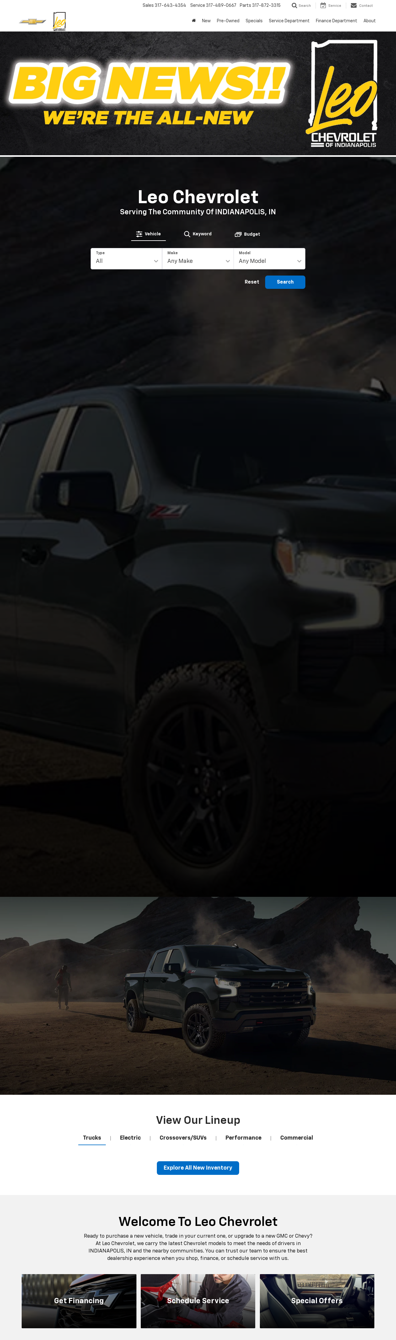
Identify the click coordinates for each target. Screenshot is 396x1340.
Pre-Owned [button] (228, 21)
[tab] (148, 234)
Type (100, 253)
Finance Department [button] (336, 21)
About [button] (370, 21)
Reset (252, 282)
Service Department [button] (289, 21)
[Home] (194, 21)
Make (172, 253)
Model (245, 253)
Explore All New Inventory (198, 1168)
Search (285, 282)
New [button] (206, 21)
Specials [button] (254, 21)
